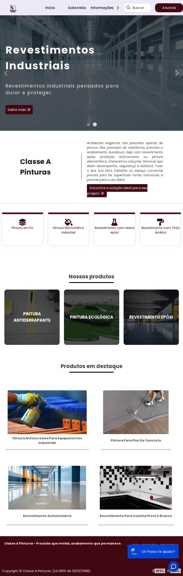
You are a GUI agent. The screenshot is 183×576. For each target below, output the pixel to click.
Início (50, 7)
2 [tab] (95, 125)
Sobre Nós (77, 7)
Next (177, 73)
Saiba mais (17, 109)
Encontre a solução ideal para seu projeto (117, 190)
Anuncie (169, 7)
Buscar (138, 7)
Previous (6, 73)
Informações (106, 7)
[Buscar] (128, 7)
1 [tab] (88, 125)
